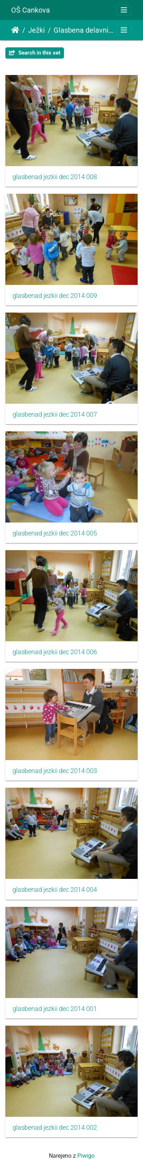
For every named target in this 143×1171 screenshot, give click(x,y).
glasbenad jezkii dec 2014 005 (55, 533)
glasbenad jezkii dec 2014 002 (55, 1127)
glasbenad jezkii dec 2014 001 (55, 1008)
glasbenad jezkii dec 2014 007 (55, 414)
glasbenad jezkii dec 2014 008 (55, 177)
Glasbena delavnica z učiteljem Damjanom (83, 30)
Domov (15, 30)
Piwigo (85, 1155)
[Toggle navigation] (124, 10)
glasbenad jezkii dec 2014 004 (55, 889)
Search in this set (34, 53)
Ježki (36, 30)
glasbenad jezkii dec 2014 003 (55, 770)
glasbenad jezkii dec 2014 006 (55, 652)
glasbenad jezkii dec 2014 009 (55, 295)
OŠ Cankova (30, 10)
